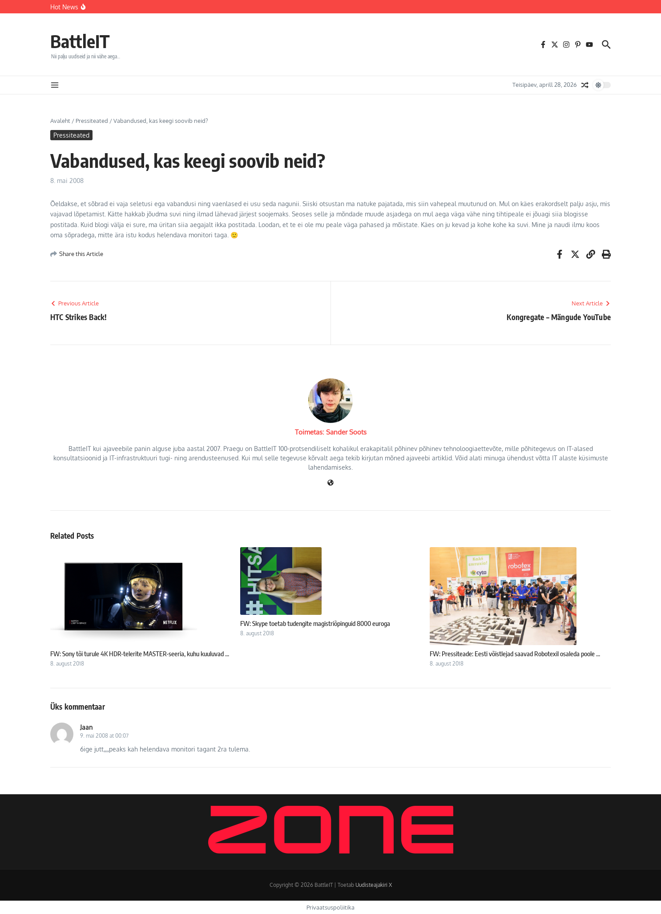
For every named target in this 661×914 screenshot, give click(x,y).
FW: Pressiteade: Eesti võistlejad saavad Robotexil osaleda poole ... (515, 654)
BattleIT (80, 41)
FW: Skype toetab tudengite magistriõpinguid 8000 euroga (315, 623)
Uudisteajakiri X (373, 885)
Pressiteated (92, 120)
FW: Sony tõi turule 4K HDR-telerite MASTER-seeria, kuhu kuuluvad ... (139, 654)
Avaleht (60, 120)
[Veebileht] (330, 483)
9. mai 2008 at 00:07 (104, 735)
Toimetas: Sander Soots (331, 432)
